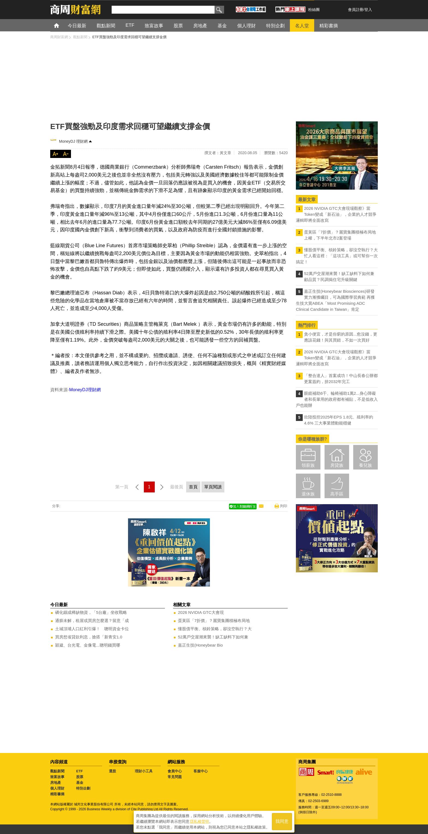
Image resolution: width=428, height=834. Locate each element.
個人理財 (57, 788)
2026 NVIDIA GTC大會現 (201, 612)
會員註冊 (355, 9)
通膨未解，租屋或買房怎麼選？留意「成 (92, 620)
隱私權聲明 (199, 820)
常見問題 (175, 777)
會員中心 (175, 771)
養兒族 (365, 465)
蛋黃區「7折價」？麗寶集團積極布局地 (214, 620)
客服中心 (201, 771)
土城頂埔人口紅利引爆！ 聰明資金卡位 (92, 628)
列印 (283, 506)
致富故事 (57, 777)
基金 (79, 783)
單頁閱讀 (213, 487)
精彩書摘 (57, 794)
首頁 (61, 25)
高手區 (336, 494)
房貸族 (336, 465)
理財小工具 (144, 771)
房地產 (55, 783)
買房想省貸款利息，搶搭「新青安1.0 (88, 637)
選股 (112, 771)
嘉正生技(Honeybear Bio (200, 645)
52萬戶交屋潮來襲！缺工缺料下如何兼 (213, 637)
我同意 (282, 820)
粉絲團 (314, 9)
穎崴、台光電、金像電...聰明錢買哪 (87, 645)
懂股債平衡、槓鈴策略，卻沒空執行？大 (215, 628)
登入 (368, 9)
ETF (79, 771)
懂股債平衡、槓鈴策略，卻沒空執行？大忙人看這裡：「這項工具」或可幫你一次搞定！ (337, 255)
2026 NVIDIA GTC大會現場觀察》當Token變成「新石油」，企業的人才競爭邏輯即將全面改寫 (336, 214)
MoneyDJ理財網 (85, 389)
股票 (79, 777)
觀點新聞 (57, 771)
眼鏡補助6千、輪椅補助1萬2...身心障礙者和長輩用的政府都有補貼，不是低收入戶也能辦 (337, 399)
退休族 (308, 494)
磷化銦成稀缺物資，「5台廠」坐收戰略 (91, 612)
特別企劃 (83, 788)
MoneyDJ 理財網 (73, 141)
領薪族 (308, 465)
